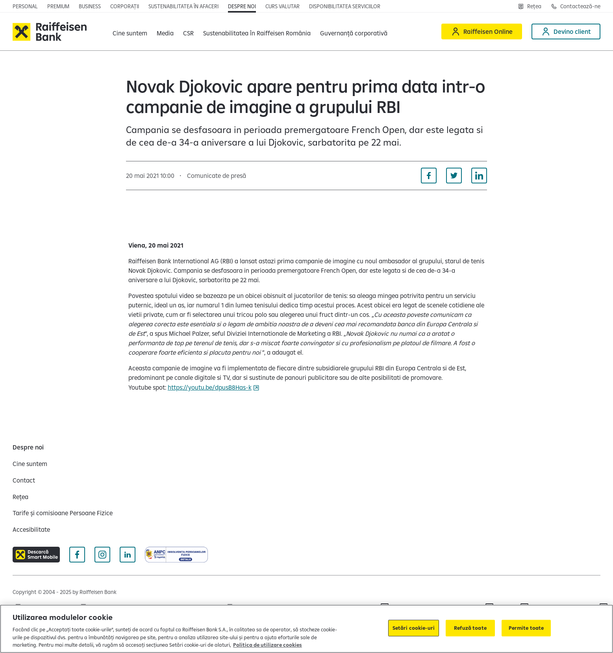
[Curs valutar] (282, 6)
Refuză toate (470, 628)
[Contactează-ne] (575, 6)
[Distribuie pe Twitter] (454, 175)
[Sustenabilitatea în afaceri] (183, 6)
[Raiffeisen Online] (481, 31)
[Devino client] (566, 31)
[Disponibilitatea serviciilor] (344, 6)
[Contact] (24, 480)
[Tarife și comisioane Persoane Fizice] (63, 513)
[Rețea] (529, 6)
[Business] (90, 6)
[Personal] (25, 6)
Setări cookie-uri (414, 628)
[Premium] (58, 6)
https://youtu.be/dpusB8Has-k (210, 387)
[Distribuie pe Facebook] (429, 175)
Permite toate (526, 628)
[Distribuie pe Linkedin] (479, 175)
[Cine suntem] (30, 463)
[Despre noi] (242, 6)
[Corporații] (124, 6)
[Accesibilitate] (31, 529)
